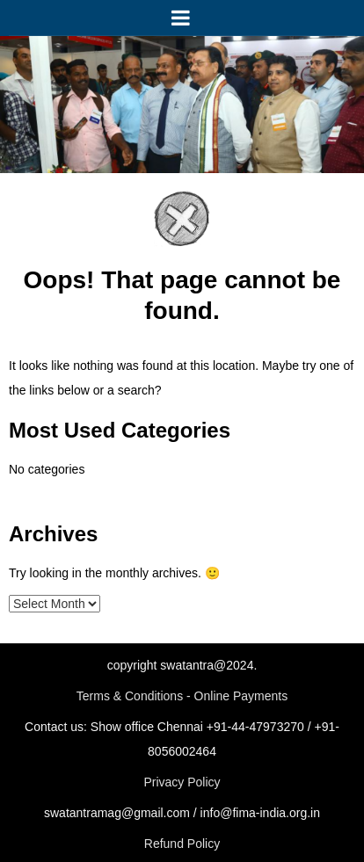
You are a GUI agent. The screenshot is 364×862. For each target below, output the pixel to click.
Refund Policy (182, 844)
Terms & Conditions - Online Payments (182, 696)
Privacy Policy (181, 782)
